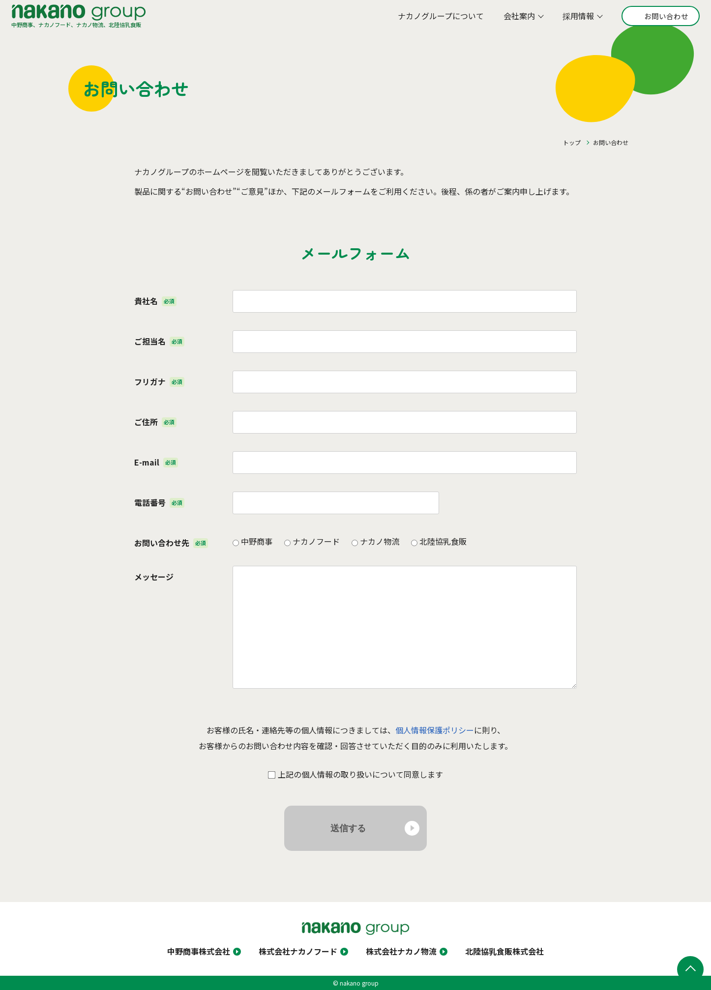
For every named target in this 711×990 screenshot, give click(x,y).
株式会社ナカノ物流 (401, 951)
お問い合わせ (661, 19)
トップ (572, 142)
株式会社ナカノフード (298, 951)
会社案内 (513, 19)
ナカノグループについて (434, 19)
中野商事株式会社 (198, 951)
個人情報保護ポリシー (434, 730)
